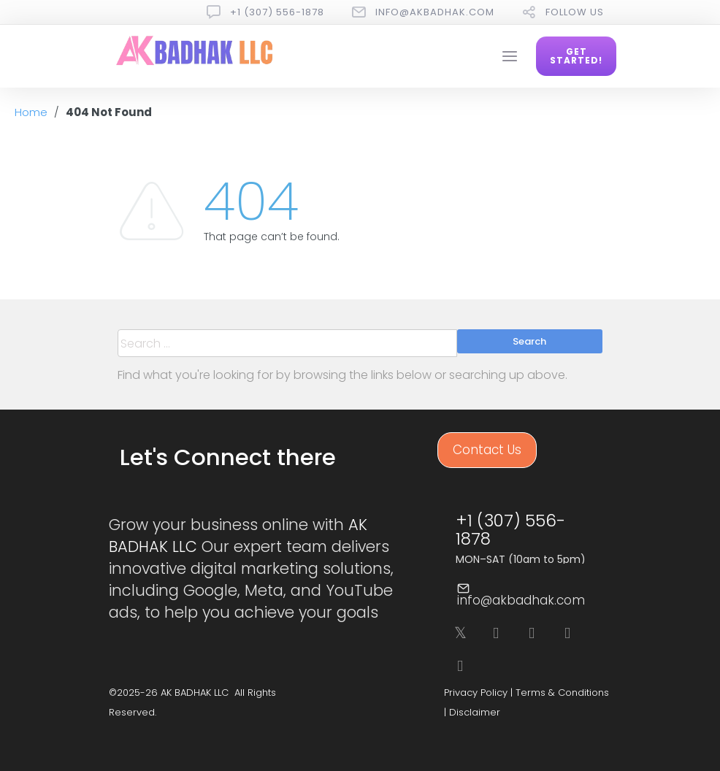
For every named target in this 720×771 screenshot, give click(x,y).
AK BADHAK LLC (195, 692)
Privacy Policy (476, 692)
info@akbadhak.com (434, 12)
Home (31, 112)
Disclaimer (474, 712)
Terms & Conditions (562, 692)
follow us (574, 12)
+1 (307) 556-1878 (277, 12)
